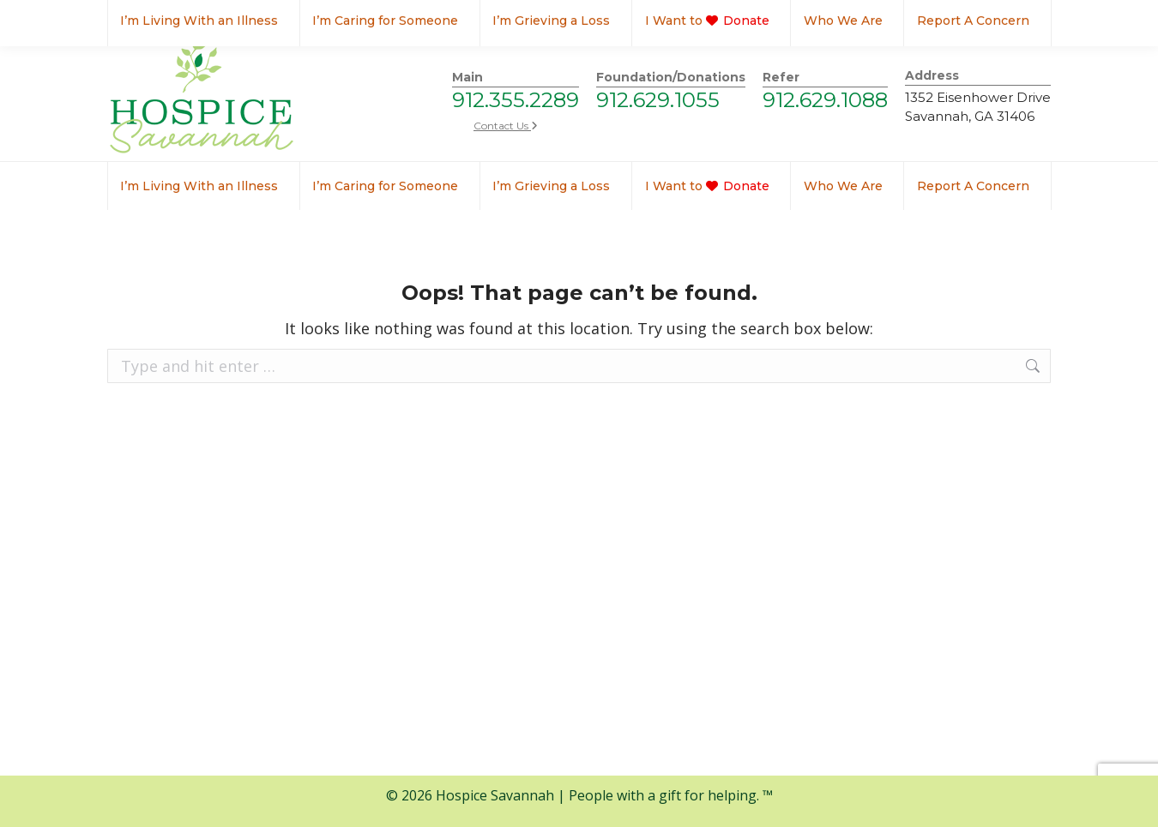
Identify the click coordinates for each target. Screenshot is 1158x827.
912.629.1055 (658, 99)
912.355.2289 (515, 99)
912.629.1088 (825, 99)
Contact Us (505, 125)
